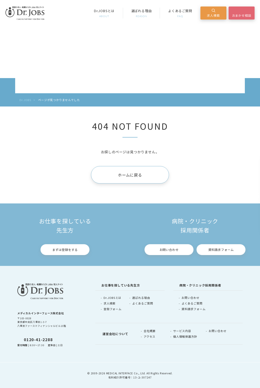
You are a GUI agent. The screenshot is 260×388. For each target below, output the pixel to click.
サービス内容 (182, 331)
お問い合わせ (169, 249)
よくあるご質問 (180, 13)
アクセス (149, 336)
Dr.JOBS (25, 100)
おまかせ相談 (241, 15)
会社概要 (150, 331)
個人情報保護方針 (185, 336)
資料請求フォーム (221, 249)
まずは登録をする (65, 249)
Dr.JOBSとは (104, 13)
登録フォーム (113, 309)
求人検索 (213, 15)
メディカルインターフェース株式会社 (40, 313)
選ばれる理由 (141, 13)
